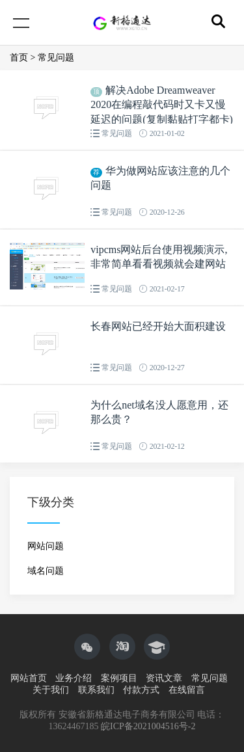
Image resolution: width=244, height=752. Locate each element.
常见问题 (56, 57)
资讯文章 (164, 678)
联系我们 (96, 690)
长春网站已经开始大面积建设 (158, 326)
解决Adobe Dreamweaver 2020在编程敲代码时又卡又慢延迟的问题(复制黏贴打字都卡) (161, 105)
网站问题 (45, 546)
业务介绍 (73, 678)
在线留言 (187, 690)
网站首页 (28, 678)
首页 (19, 57)
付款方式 (141, 690)
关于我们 (51, 690)
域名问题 (45, 571)
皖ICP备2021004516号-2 (148, 726)
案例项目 (119, 678)
